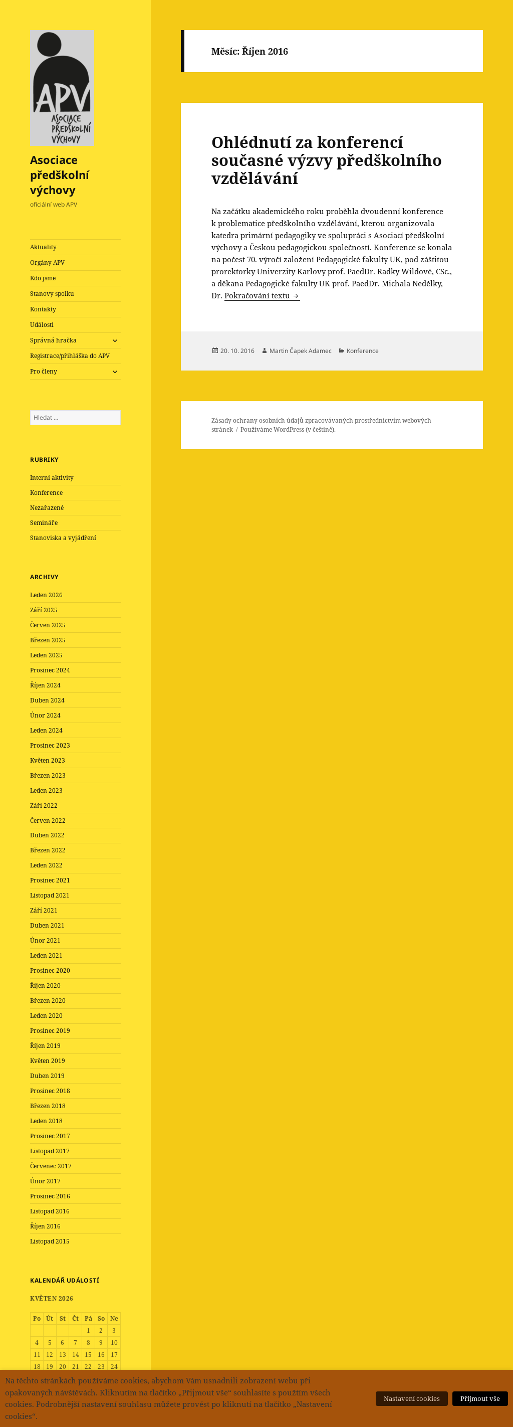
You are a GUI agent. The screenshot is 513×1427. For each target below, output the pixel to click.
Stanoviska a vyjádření (63, 537)
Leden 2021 (46, 955)
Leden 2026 (46, 595)
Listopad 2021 (50, 895)
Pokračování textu (262, 295)
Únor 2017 (45, 1181)
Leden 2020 (46, 1015)
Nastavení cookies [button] (412, 1398)
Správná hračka (53, 340)
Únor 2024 (45, 715)
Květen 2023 (47, 760)
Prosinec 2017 (50, 1136)
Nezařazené (47, 507)
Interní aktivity (52, 477)
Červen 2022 (48, 820)
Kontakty (43, 309)
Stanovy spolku (52, 293)
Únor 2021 (45, 940)
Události (42, 324)
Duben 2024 (47, 700)
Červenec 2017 (51, 1166)
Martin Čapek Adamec (301, 350)
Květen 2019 (47, 1060)
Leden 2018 (46, 1121)
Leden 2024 (46, 730)
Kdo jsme (43, 278)
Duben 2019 (47, 1076)
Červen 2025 (48, 625)
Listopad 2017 (50, 1151)
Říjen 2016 (45, 1226)
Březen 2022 (48, 850)
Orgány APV (47, 262)
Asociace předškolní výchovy (59, 174)
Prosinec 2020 (50, 970)
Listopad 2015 (50, 1241)
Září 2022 (44, 805)
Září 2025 (44, 610)
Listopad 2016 (50, 1211)
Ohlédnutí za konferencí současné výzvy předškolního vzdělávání (326, 160)
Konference (46, 492)
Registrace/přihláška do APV (70, 355)
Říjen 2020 (45, 985)
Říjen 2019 (45, 1045)
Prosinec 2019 (50, 1030)
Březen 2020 (48, 1000)
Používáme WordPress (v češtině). (288, 429)
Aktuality (43, 247)
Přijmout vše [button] (480, 1398)
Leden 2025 (46, 655)
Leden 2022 (46, 865)
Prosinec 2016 (50, 1196)
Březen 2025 (48, 640)
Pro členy (43, 371)
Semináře (44, 522)
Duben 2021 (47, 925)
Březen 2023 (48, 775)
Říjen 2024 (45, 685)
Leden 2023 (46, 790)
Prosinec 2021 (50, 880)
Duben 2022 (47, 835)
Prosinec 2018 (50, 1091)
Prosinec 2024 (50, 670)
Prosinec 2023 (50, 745)
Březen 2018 (48, 1106)
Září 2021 (44, 910)
